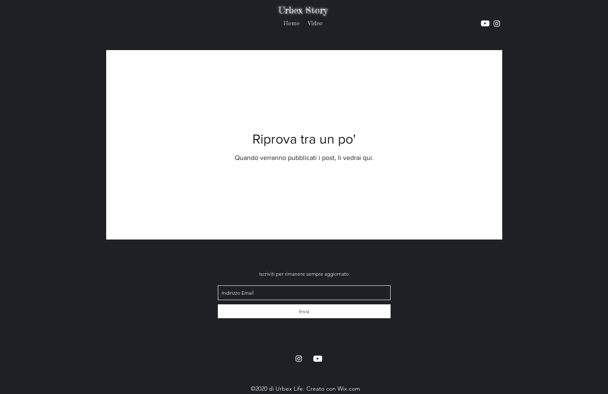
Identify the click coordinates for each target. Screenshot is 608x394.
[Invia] (304, 311)
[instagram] (485, 23)
